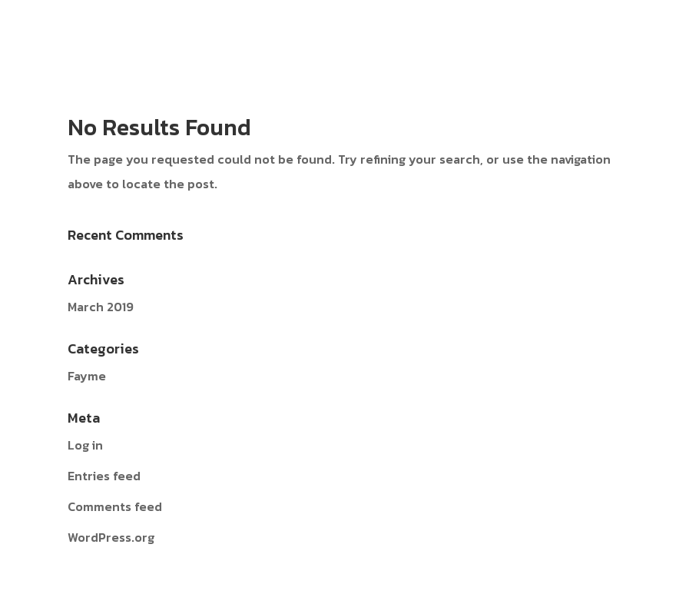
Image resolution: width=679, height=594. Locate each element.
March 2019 (101, 306)
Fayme (87, 376)
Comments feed (115, 506)
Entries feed (104, 475)
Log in (85, 445)
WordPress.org (111, 537)
